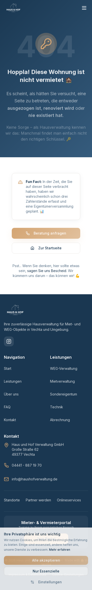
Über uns (11, 394)
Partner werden (38, 500)
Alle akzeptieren (46, 562)
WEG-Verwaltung (63, 368)
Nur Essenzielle (46, 573)
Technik (56, 407)
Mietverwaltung (62, 381)
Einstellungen (46, 584)
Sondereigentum (63, 394)
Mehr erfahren (59, 551)
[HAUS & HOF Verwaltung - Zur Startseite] (13, 8)
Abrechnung (60, 420)
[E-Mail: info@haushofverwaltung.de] (46, 479)
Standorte (12, 500)
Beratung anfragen (46, 233)
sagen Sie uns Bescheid (46, 271)
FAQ (7, 407)
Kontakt (10, 420)
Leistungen (13, 381)
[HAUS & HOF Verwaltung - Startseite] (15, 310)
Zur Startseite (46, 248)
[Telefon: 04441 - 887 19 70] (46, 465)
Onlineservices (69, 500)
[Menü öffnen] (84, 8)
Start (7, 368)
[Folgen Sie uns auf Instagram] (9, 341)
